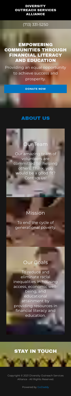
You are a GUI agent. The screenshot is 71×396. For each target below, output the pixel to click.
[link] (35, 10)
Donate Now (35, 88)
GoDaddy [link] (43, 387)
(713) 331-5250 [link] (35, 24)
